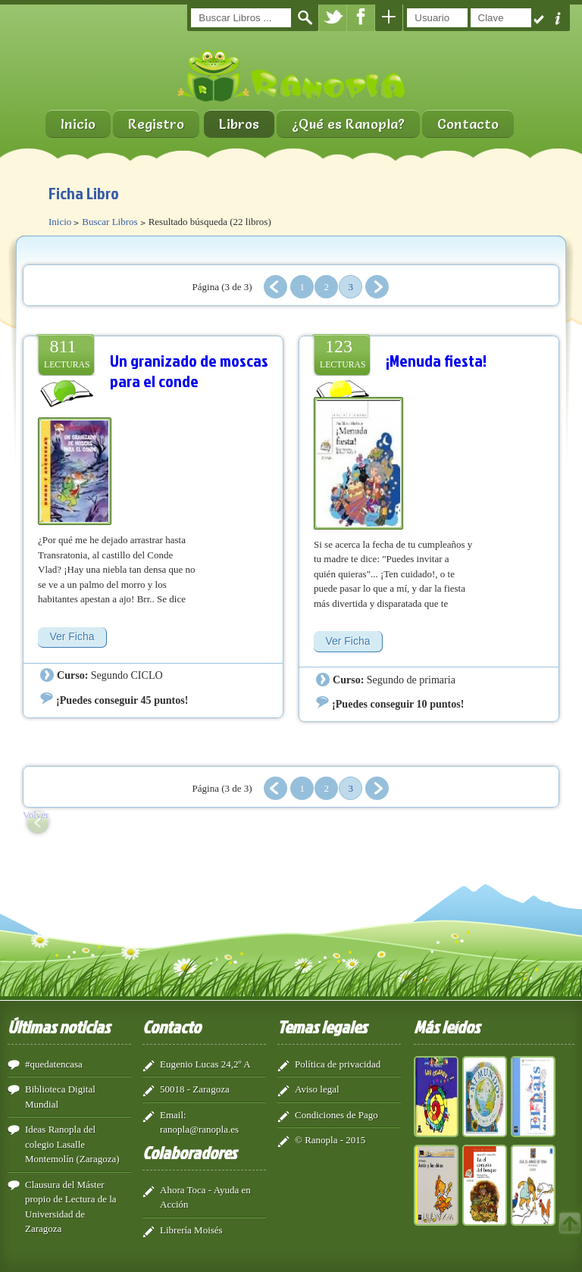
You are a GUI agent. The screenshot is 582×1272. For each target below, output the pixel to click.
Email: (173, 1114)
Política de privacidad (337, 1064)
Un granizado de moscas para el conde (189, 370)
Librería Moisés (191, 1230)
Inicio (78, 124)
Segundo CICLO (127, 675)
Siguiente (377, 286)
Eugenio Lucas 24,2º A (205, 1064)
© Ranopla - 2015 (330, 1139)
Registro (156, 124)
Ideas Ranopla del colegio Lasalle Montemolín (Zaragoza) (72, 1144)
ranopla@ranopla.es (199, 1129)
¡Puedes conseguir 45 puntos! (122, 700)
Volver (35, 814)
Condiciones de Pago (336, 1114)
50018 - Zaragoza (195, 1089)
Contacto (468, 124)
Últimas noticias (59, 1026)
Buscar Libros (109, 221)
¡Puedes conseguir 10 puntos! (398, 704)
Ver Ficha (71, 636)
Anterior (275, 286)
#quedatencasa (54, 1064)
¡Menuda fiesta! (436, 360)
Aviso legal (317, 1089)
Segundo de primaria (411, 680)
